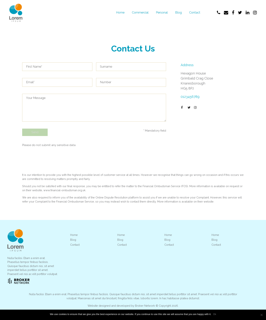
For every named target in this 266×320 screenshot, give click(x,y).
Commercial (140, 12)
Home (120, 12)
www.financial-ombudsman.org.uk (64, 190)
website (209, 201)
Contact (194, 12)
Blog (178, 12)
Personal (162, 12)
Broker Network (145, 306)
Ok (214, 314)
